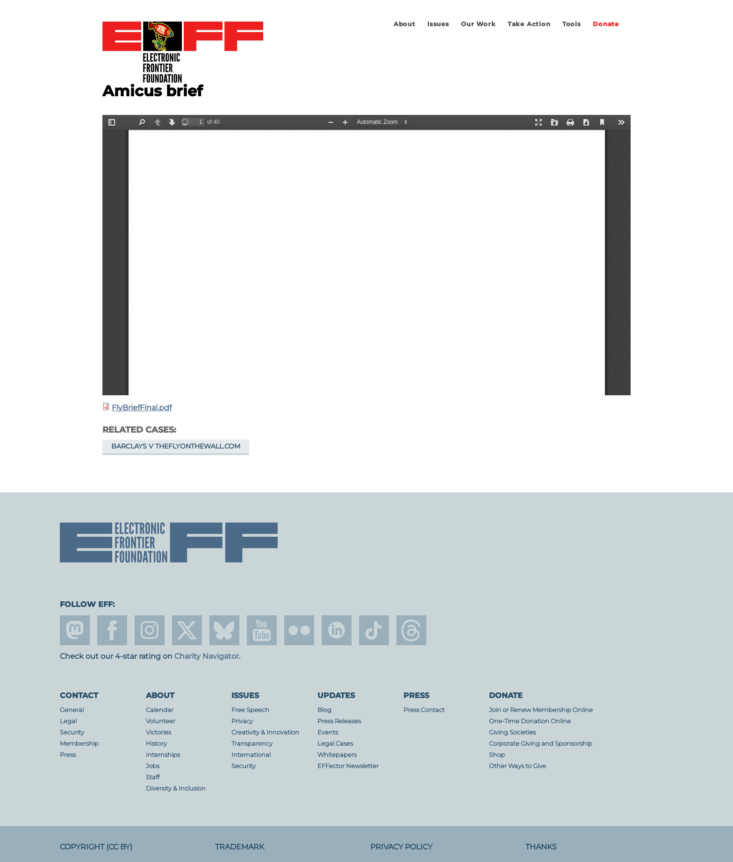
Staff (152, 777)
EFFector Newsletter (348, 765)
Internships (163, 754)
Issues (438, 24)
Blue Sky (224, 630)
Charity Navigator (206, 656)
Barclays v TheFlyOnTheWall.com (175, 446)
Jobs (152, 765)
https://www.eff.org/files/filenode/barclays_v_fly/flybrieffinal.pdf (366, 255)
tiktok (374, 630)
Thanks (541, 846)
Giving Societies (512, 732)
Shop (497, 754)
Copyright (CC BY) (96, 846)
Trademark (239, 846)
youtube (262, 630)
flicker (299, 630)
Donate (606, 24)
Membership (79, 743)
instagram (150, 630)
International (251, 754)
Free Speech (250, 709)
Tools (571, 24)
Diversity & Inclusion (176, 788)
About (405, 24)
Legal (68, 721)
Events (327, 732)
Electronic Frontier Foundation (182, 52)
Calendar (159, 709)
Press (68, 754)
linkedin (337, 630)
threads (411, 630)
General (72, 709)
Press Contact (424, 709)
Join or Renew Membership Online (541, 709)
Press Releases (339, 721)
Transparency (252, 743)
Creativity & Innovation (265, 732)
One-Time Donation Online (530, 721)
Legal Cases (335, 743)
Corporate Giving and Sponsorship (540, 743)
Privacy (242, 721)
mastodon (75, 630)
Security (72, 732)
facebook (112, 630)
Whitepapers (337, 754)
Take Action (529, 24)
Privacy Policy (401, 846)
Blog (324, 709)
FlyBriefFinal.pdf (142, 407)
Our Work (478, 24)
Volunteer (160, 721)
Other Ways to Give (517, 765)
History (156, 743)
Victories (158, 732)
